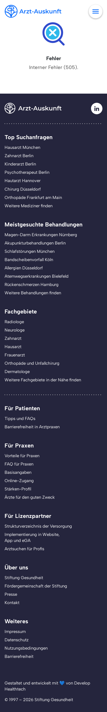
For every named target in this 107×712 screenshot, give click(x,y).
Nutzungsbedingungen (26, 648)
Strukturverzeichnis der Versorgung (38, 526)
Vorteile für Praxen (22, 455)
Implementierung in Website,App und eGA (32, 537)
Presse (11, 594)
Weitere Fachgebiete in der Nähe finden (43, 379)
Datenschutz (17, 639)
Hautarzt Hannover (23, 180)
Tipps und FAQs (20, 418)
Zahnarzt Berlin (19, 155)
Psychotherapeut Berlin (27, 172)
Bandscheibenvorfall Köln (29, 259)
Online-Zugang (19, 480)
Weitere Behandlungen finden (33, 292)
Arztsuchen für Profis (24, 548)
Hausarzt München (22, 147)
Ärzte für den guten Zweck (30, 497)
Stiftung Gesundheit (24, 577)
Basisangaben (18, 472)
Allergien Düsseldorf (24, 268)
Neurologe (15, 330)
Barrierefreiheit (19, 656)
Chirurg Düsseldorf (23, 189)
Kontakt (12, 602)
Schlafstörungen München (29, 251)
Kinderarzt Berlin (20, 164)
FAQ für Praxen (19, 464)
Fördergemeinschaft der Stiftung (36, 586)
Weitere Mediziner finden (29, 205)
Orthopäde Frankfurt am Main (33, 197)
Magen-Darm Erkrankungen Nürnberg (41, 234)
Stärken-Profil (18, 489)
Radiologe (14, 321)
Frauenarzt (15, 355)
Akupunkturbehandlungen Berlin (35, 243)
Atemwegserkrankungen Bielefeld (36, 276)
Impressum (15, 631)
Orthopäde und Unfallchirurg (32, 363)
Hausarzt (13, 346)
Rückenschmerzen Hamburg (31, 284)
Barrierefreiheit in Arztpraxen (32, 426)
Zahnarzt (13, 338)
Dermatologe (17, 371)
